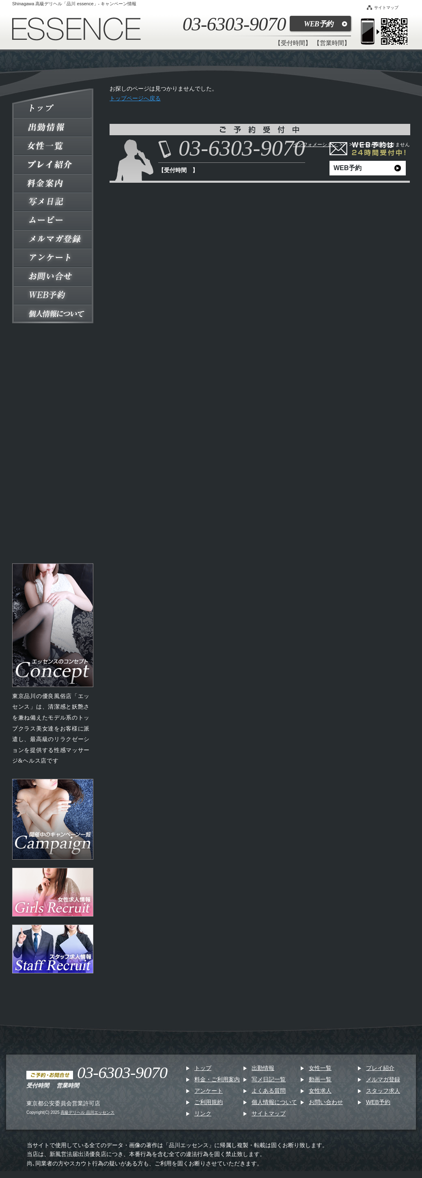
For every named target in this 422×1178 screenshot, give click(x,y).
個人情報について (274, 1102)
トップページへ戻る (135, 98)
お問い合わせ (326, 1102)
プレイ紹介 (380, 1068)
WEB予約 (318, 24)
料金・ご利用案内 (217, 1079)
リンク (202, 1113)
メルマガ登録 (383, 1079)
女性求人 (320, 1090)
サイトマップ (382, 7)
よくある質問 (269, 1090)
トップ (202, 1068)
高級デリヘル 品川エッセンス (87, 1112)
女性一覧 (320, 1068)
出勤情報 (263, 1068)
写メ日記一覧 (269, 1079)
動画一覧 (320, 1079)
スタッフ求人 (383, 1090)
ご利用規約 (208, 1102)
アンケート (208, 1090)
